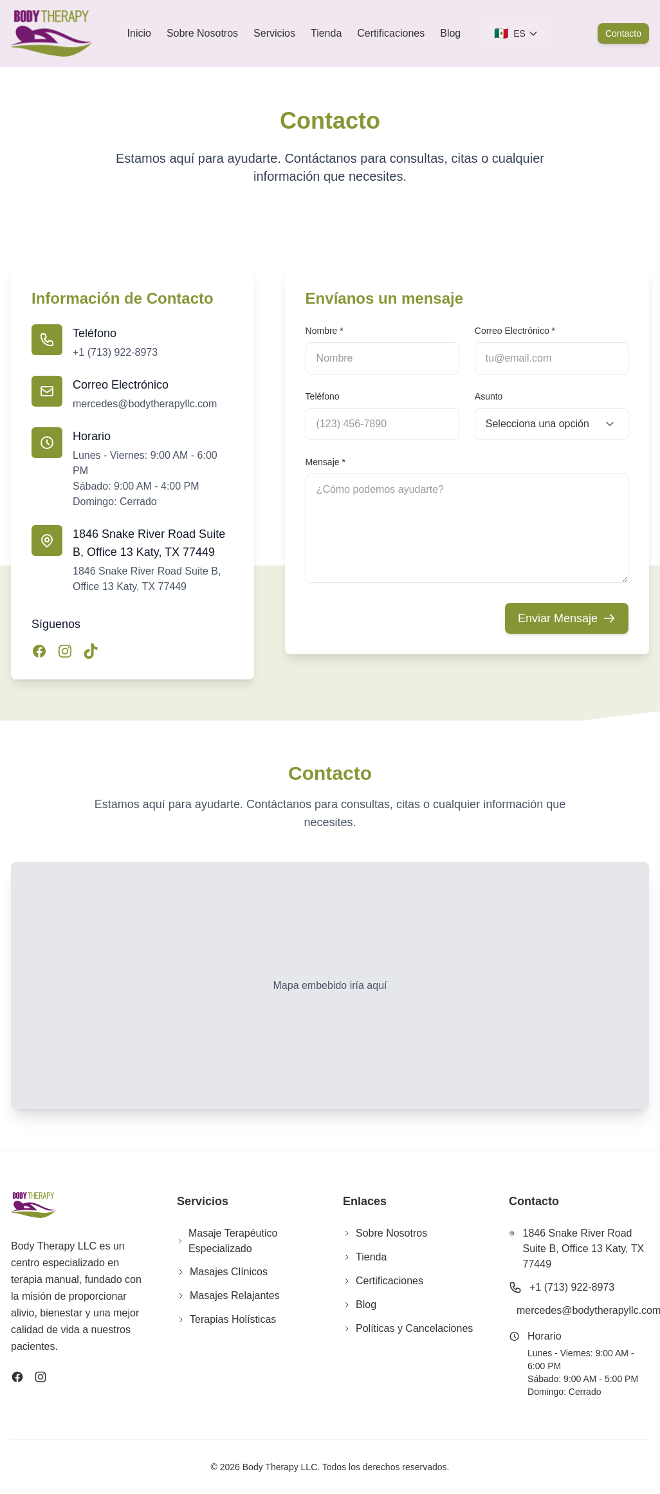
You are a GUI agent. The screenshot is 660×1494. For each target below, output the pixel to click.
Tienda (326, 33)
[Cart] (574, 33)
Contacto (623, 33)
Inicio (139, 33)
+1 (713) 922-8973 (115, 352)
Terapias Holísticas (226, 1319)
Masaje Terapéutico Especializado (227, 1241)
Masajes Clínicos (222, 1271)
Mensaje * (325, 462)
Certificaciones (391, 33)
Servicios (274, 33)
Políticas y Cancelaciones (408, 1328)
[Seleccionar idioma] (516, 33)
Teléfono (323, 396)
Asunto (489, 396)
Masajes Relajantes (228, 1295)
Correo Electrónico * (515, 331)
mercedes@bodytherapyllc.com (145, 403)
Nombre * (325, 331)
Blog (450, 33)
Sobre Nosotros (202, 33)
